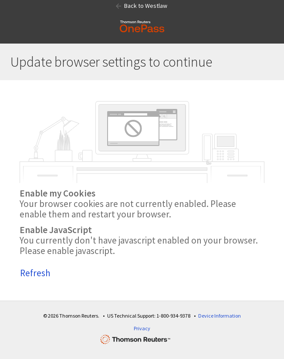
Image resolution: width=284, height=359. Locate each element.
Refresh (35, 273)
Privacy (142, 328)
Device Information (219, 315)
